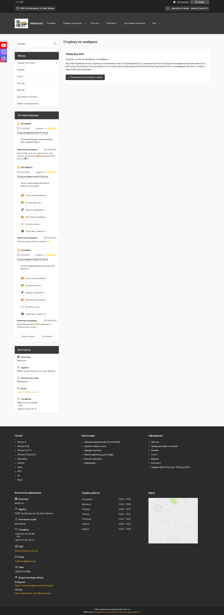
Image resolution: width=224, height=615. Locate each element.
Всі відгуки (47, 336)
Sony (19, 467)
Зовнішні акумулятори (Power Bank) (102, 442)
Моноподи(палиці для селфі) (98, 454)
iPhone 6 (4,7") (24, 450)
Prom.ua (126, 609)
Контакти (111, 23)
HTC (19, 471)
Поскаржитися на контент (104, 612)
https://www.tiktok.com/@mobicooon (33, 593)
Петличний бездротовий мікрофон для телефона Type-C (37, 140)
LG (18, 475)
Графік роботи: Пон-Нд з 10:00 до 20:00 (170, 467)
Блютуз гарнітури (93, 459)
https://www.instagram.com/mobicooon (34, 585)
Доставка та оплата (134, 23)
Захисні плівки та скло (95, 446)
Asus (19, 480)
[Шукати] (55, 43)
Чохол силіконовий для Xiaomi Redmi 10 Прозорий (35, 184)
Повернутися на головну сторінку (86, 77)
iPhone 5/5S (23, 446)
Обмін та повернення (27, 103)
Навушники (90, 463)
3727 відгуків (182, 2)
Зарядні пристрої (93, 450)
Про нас (95, 23)
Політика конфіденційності (128, 612)
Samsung (22, 459)
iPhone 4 (21, 442)
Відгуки (20, 90)
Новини (20, 70)
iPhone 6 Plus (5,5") (26, 454)
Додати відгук (28, 336)
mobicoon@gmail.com (28, 392)
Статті (20, 76)
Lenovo (20, 463)
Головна (51, 23)
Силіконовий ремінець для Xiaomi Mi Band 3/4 (37, 267)
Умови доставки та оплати (164, 446)
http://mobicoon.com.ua (26, 551)
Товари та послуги (72, 23)
